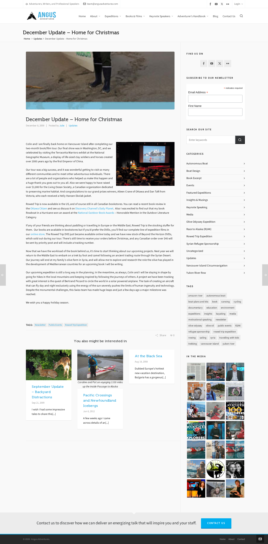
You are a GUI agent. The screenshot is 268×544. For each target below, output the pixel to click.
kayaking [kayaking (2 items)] (221, 313)
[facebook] (211, 4)
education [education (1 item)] (211, 307)
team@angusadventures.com (100, 3)
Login (238, 3)
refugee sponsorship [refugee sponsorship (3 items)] (199, 331)
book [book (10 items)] (214, 301)
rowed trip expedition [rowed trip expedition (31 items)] (224, 331)
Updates (38, 38)
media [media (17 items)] (232, 313)
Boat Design (193, 171)
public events (55, 324)
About (231, 539)
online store (38, 234)
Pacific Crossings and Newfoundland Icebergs (99, 400)
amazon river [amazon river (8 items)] (195, 295)
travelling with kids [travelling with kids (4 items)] (229, 337)
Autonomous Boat (197, 163)
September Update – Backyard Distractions (48, 392)
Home (27, 38)
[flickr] (228, 4)
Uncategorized (194, 251)
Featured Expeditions (198, 193)
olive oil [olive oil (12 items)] (210, 325)
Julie (61, 125)
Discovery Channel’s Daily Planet (94, 208)
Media (189, 214)
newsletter (40, 324)
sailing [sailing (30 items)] (203, 337)
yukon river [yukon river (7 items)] (229, 343)
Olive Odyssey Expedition (200, 222)
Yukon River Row (196, 273)
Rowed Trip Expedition (199, 236)
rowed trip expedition (76, 324)
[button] (240, 140)
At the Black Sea (148, 356)
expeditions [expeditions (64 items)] (194, 313)
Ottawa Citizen (38, 208)
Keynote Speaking (196, 207)
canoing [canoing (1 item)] (225, 301)
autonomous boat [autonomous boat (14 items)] (215, 295)
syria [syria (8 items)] (212, 337)
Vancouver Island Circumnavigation (206, 265)
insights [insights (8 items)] (208, 313)
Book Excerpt (194, 178)
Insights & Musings (197, 200)
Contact (241, 539)
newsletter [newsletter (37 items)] (221, 319)
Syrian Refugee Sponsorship (202, 244)
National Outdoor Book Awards (96, 213)
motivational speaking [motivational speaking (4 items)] (200, 319)
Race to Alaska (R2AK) (198, 229)
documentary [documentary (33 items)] (195, 307)
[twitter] (222, 4)
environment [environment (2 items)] (227, 307)
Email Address (198, 92)
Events (190, 185)
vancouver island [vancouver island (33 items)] (210, 343)
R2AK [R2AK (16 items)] (238, 325)
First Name (194, 106)
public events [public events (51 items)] (224, 325)
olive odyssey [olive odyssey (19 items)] (195, 325)
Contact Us (216, 523)
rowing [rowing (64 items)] (192, 337)
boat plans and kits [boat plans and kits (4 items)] (198, 301)
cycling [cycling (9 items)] (237, 301)
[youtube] (217, 4)
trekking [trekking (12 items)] (192, 343)
